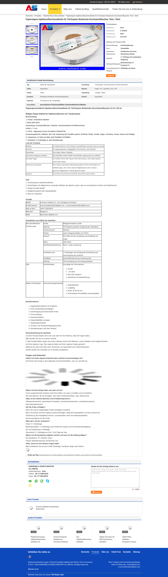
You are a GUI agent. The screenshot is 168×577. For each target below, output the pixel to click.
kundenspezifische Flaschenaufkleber (51, 455)
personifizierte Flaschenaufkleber (91, 455)
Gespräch (111, 75)
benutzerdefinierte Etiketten (71, 455)
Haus (43, 9)
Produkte (54, 9)
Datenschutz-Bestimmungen (38, 562)
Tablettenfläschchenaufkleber (53, 16)
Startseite (29, 16)
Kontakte (127, 552)
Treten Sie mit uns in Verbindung (127, 9)
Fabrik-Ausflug (82, 9)
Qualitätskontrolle (100, 9)
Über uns (67, 9)
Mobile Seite (33, 569)
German (138, 2)
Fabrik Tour (116, 552)
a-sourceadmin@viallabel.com (129, 567)
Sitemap (136, 552)
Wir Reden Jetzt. (124, 2)
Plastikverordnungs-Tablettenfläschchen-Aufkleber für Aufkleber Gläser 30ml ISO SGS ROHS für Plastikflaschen (38, 543)
